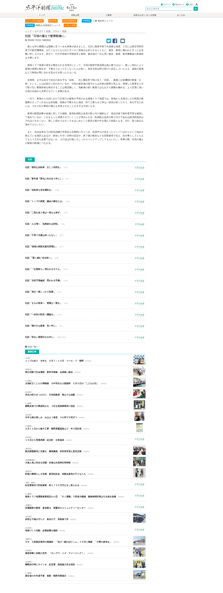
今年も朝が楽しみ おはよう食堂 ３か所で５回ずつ (85, 416)
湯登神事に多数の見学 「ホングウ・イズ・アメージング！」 (85, 552)
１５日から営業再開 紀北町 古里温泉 (85, 438)
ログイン (166, 4)
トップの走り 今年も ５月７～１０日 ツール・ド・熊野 (85, 359)
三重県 (109, 15)
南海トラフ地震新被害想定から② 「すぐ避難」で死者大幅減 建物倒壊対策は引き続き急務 (85, 495)
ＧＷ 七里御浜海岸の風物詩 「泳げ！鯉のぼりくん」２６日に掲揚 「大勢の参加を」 (85, 540)
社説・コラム (52, 31)
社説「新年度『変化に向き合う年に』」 (85, 178)
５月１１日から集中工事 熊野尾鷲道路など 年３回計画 (85, 427)
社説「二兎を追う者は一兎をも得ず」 (85, 212)
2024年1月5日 (34, 40)
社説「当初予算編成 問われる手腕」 (85, 280)
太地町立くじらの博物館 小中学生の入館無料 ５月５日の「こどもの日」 (85, 382)
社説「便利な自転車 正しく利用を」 (85, 167)
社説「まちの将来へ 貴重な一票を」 (85, 303)
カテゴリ (39, 31)
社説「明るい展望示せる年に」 (85, 337)
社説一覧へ (31, 346)
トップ (42, 15)
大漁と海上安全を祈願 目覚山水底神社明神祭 (85, 461)
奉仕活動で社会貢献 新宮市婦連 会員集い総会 (85, 371)
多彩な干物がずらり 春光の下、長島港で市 (85, 518)
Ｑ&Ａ (190, 4)
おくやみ (181, 15)
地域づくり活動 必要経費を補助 (85, 529)
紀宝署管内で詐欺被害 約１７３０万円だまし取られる (85, 484)
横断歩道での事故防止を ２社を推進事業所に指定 (85, 405)
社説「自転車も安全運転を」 (85, 190)
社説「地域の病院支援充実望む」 (85, 246)
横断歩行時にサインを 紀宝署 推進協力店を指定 (85, 563)
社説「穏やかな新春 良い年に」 (85, 325)
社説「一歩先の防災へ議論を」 (85, 314)
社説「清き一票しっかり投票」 (85, 292)
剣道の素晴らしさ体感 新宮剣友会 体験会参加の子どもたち (85, 472)
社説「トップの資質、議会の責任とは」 (85, 201)
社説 (64, 31)
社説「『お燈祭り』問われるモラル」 (85, 269)
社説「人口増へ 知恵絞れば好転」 (85, 224)
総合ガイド (178, 4)
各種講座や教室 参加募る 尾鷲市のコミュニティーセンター (85, 506)
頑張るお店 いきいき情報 (144, 15)
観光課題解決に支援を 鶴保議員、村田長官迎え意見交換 (85, 450)
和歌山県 (75, 15)
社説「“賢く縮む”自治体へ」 (85, 258)
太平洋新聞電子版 (42, 7)
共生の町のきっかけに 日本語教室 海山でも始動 (85, 393)
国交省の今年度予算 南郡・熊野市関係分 (85, 574)
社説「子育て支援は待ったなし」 (85, 235)
